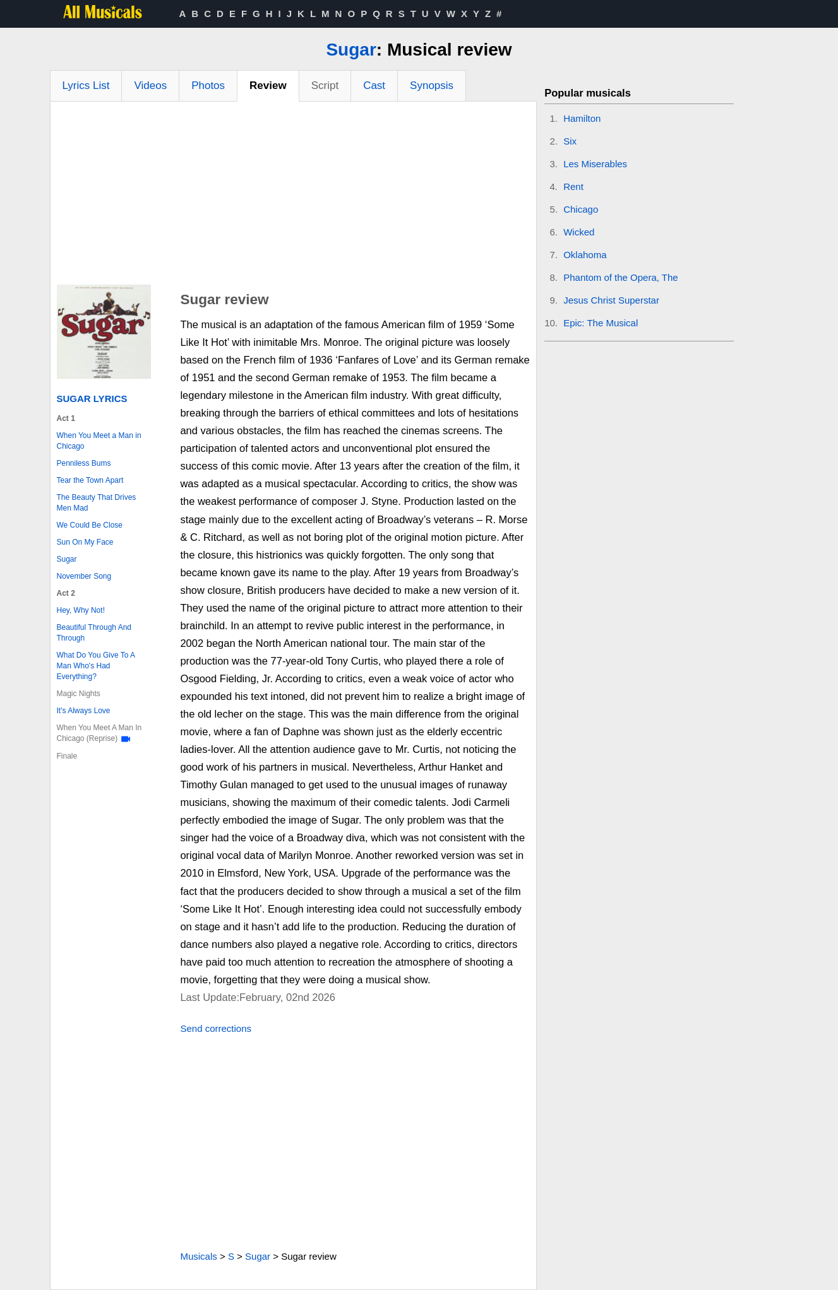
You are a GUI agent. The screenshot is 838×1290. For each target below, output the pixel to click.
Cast (374, 86)
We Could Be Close (90, 525)
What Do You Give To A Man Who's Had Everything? (96, 666)
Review (268, 86)
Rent (573, 186)
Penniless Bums (84, 463)
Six (570, 141)
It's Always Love (84, 710)
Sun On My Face (85, 542)
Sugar (351, 49)
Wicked (578, 232)
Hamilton (582, 118)
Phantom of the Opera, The (620, 277)
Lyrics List (86, 86)
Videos (150, 86)
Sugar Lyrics (92, 398)
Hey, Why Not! (81, 610)
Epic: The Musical (600, 322)
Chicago (580, 209)
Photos (208, 86)
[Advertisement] (293, 196)
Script (324, 86)
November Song (84, 576)
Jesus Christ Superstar (611, 300)
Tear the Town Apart (90, 480)
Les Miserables (595, 163)
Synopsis (431, 86)
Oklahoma (584, 254)
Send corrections (215, 1028)
